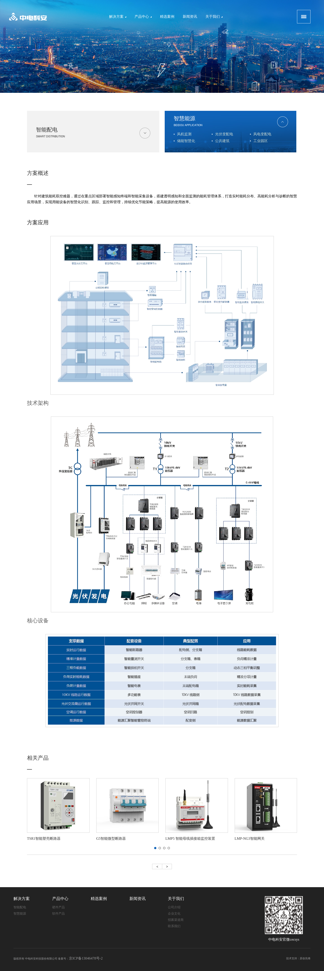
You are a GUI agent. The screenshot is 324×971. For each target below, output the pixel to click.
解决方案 (117, 16)
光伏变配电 (224, 134)
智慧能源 (231, 122)
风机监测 (184, 134)
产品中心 (143, 16)
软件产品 (58, 913)
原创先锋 (305, 958)
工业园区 (260, 141)
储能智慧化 (186, 141)
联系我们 (174, 926)
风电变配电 (262, 134)
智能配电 (93, 133)
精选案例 (167, 16)
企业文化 (174, 913)
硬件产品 (58, 907)
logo (28, 16)
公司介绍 (174, 907)
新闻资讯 (190, 16)
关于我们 (214, 16)
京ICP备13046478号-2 (86, 958)
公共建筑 (222, 141)
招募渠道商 (176, 920)
